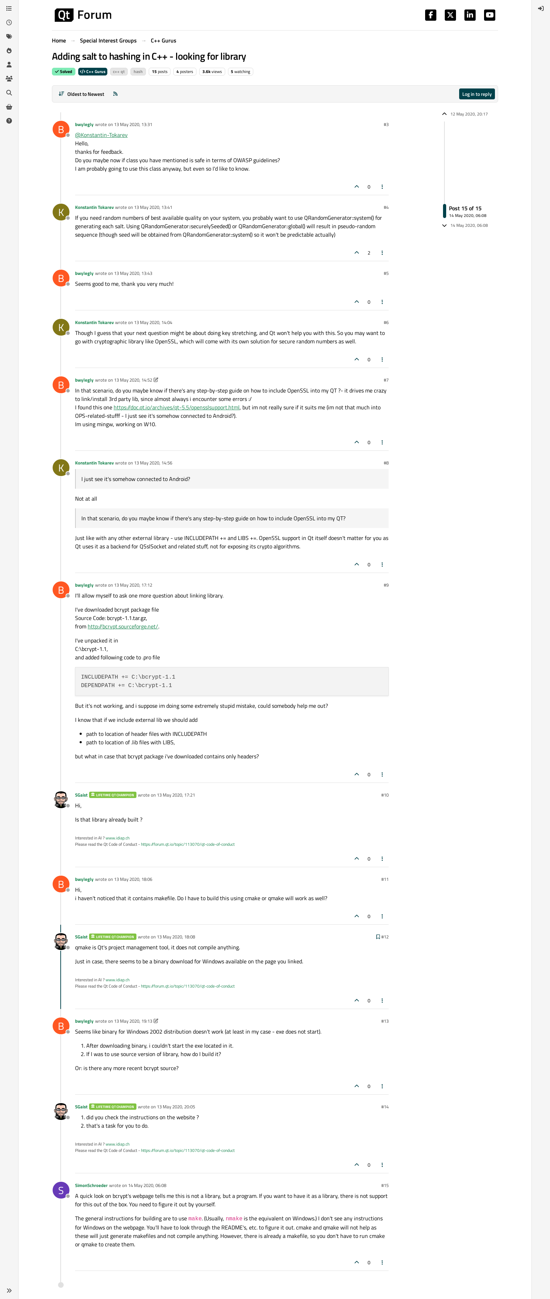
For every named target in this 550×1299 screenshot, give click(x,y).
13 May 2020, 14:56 (153, 462)
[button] (9, 1290)
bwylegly (84, 124)
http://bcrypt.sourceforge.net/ (123, 626)
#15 (385, 1185)
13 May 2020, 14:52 (133, 379)
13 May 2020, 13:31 (133, 124)
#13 (385, 1020)
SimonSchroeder (91, 1185)
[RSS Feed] (115, 93)
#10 (385, 794)
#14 (385, 1106)
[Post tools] (382, 186)
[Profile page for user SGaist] (61, 799)
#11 (385, 879)
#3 (386, 124)
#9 (386, 584)
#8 (386, 462)
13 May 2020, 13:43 (133, 273)
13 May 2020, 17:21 (176, 794)
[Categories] (9, 8)
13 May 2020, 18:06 (133, 879)
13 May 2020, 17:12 (133, 584)
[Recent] (9, 22)
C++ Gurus (93, 71)
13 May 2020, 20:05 (176, 1106)
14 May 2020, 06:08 (147, 1185)
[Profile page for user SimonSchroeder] (61, 1190)
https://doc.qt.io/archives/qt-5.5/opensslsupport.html (177, 407)
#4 (386, 207)
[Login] (541, 8)
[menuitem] (541, 8)
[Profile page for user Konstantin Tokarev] (61, 212)
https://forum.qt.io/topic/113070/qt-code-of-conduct (188, 844)
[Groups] (9, 78)
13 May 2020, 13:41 (153, 207)
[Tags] (9, 36)
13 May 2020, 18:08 (176, 936)
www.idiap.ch (117, 838)
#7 (386, 379)
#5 (386, 273)
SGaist (81, 794)
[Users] (9, 64)
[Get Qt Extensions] (9, 106)
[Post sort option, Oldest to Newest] (81, 93)
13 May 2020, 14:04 (153, 322)
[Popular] (9, 50)
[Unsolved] (9, 120)
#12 (385, 936)
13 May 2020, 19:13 (133, 1020)
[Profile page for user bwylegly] (61, 129)
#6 (386, 322)
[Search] (9, 92)
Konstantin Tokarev (94, 207)
